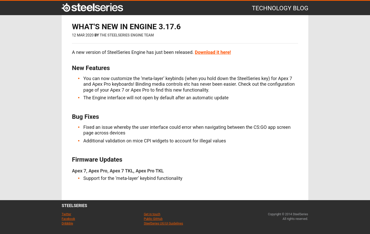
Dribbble (67, 223)
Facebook (68, 219)
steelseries (74, 205)
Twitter (66, 214)
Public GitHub (153, 219)
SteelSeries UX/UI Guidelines (163, 223)
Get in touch (152, 214)
